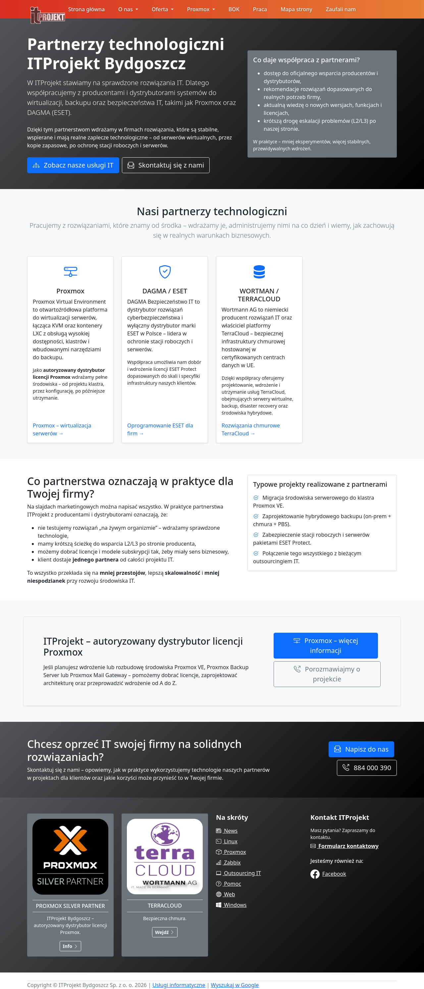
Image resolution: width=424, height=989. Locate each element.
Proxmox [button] (199, 9)
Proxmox (231, 852)
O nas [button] (126, 9)
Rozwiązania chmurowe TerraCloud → (251, 429)
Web (225, 894)
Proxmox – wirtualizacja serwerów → (62, 429)
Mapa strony (296, 9)
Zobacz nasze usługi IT (73, 165)
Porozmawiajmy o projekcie (327, 674)
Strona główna (86, 9)
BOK (234, 9)
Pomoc (228, 883)
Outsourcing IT (238, 873)
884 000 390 (367, 767)
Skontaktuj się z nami (166, 165)
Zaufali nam (341, 9)
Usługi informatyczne (178, 985)
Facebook (328, 874)
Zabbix (228, 862)
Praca (260, 9)
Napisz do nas (361, 749)
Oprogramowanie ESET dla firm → (160, 429)
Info (70, 946)
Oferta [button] (161, 9)
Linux (227, 841)
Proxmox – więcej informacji (325, 645)
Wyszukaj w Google (235, 985)
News (227, 830)
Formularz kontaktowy (344, 846)
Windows (231, 905)
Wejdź (165, 932)
